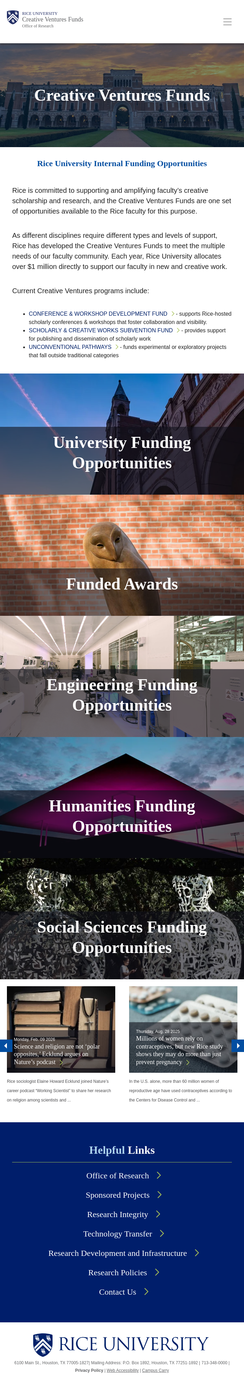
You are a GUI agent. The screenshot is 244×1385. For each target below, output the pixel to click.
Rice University (39, 13)
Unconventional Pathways (70, 347)
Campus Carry (155, 1370)
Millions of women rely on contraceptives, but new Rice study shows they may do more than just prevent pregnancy (179, 1050)
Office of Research (37, 26)
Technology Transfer (117, 1233)
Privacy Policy (89, 1370)
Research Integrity (117, 1214)
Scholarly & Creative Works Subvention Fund (101, 330)
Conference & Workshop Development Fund (98, 314)
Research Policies (117, 1272)
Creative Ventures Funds (52, 19)
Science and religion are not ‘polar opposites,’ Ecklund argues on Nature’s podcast (57, 1054)
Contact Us (117, 1291)
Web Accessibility (122, 1370)
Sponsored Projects (118, 1194)
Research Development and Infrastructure (117, 1253)
